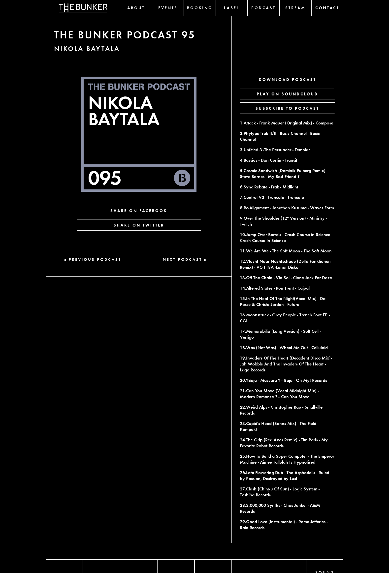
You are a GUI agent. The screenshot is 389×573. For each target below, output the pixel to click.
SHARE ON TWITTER (139, 224)
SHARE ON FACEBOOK (138, 210)
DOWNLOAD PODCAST (287, 79)
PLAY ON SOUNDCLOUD (287, 93)
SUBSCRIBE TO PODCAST (287, 108)
